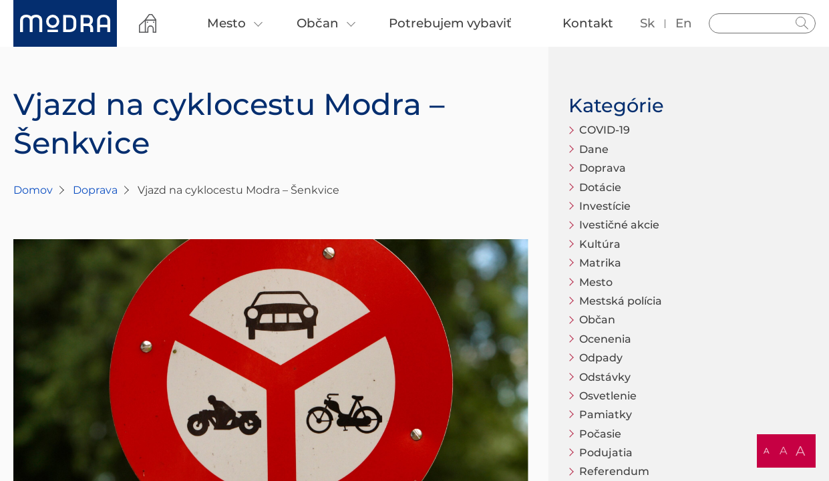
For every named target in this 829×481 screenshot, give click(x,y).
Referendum (614, 471)
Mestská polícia (620, 301)
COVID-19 (604, 130)
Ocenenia (605, 339)
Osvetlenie (608, 395)
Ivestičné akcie (619, 224)
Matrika (600, 263)
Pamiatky (605, 414)
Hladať (802, 23)
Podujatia (606, 452)
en (683, 23)
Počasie (600, 434)
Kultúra (600, 244)
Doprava (95, 190)
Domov (33, 190)
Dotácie (600, 187)
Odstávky (605, 377)
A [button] (767, 451)
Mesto (596, 282)
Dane (594, 149)
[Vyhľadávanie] (762, 23)
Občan (597, 319)
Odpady (601, 357)
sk (647, 23)
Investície (605, 206)
